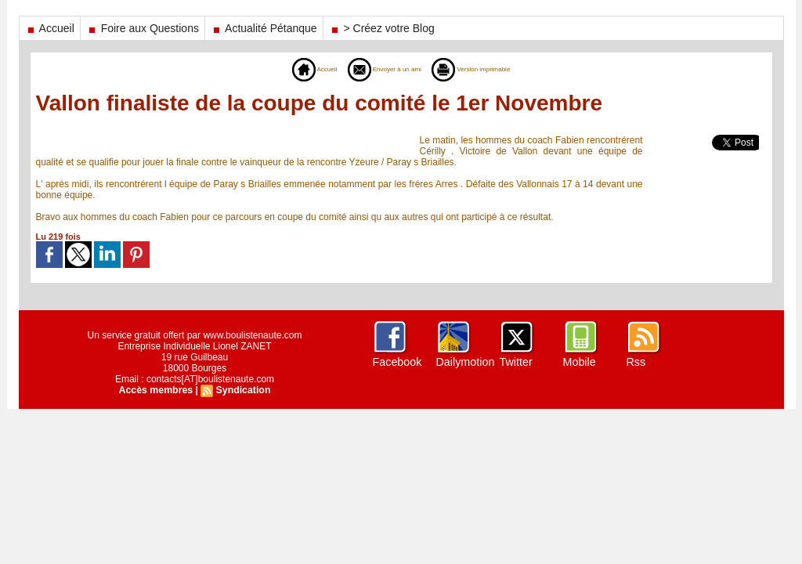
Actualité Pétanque (264, 28)
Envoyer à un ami (376, 68)
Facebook (397, 362)
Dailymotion (464, 362)
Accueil (49, 28)
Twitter (516, 362)
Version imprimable (489, 68)
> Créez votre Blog (382, 28)
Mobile (579, 362)
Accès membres (157, 390)
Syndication (242, 390)
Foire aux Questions (142, 28)
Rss (636, 362)
